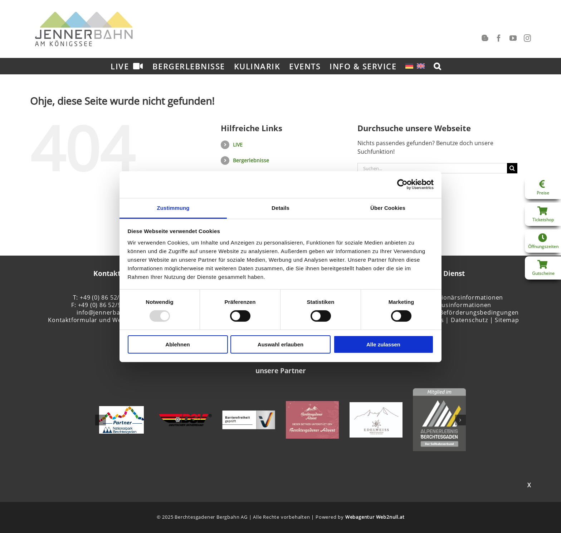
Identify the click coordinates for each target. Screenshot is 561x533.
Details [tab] (280, 207)
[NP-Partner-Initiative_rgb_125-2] (121, 410)
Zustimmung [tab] (173, 207)
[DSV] (185, 418)
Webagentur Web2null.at (375, 517)
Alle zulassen (383, 344)
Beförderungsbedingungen (479, 312)
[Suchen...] (432, 168)
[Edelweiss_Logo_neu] (376, 406)
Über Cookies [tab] (387, 207)
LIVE (238, 144)
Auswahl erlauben (280, 344)
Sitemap (507, 320)
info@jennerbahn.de (107, 312)
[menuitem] (409, 66)
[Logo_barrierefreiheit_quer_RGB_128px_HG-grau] (248, 414)
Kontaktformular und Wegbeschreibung (107, 320)
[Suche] (512, 168)
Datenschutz (469, 320)
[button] (438, 66)
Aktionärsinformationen (467, 297)
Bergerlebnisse (251, 160)
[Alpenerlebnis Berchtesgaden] (439, 392)
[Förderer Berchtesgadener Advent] (312, 405)
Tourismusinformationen (454, 305)
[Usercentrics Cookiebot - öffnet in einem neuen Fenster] (402, 184)
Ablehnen (177, 344)
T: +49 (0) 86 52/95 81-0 (107, 297)
